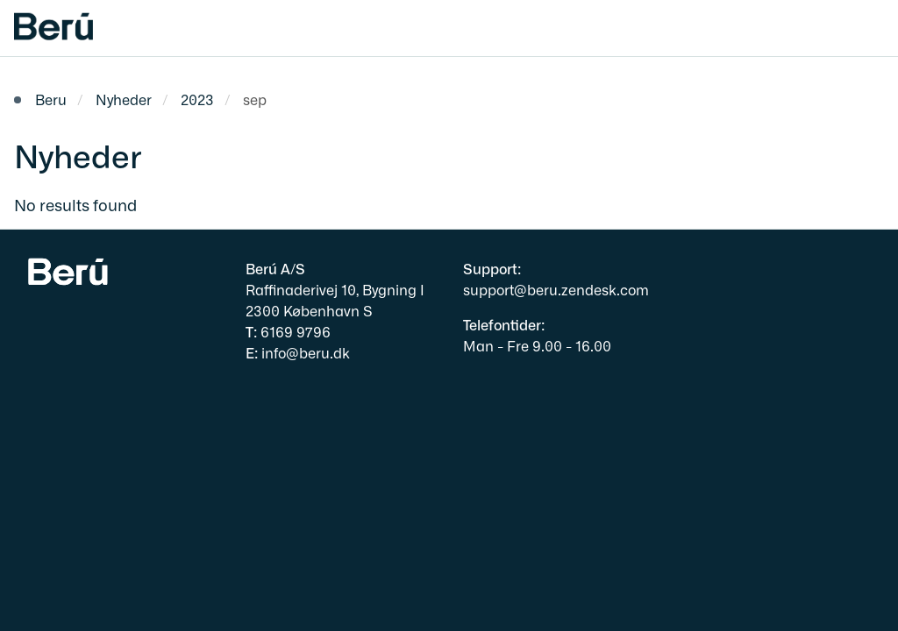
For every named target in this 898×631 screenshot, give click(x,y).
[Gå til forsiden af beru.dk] (46, 28)
